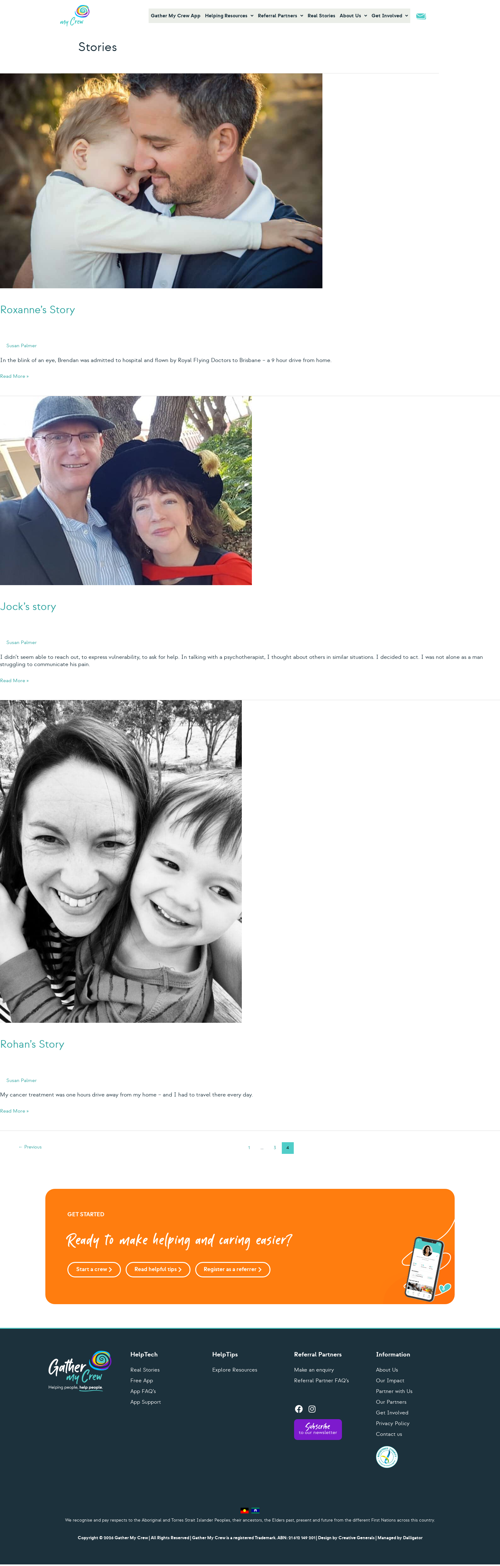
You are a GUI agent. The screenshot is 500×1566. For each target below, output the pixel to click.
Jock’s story (44, 604)
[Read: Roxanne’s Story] (161, 179)
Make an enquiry (315, 1371)
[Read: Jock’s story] (126, 489)
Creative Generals (356, 1539)
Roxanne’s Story (59, 308)
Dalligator (413, 1539)
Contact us (390, 1435)
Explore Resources (235, 1371)
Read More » (16, 376)
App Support (146, 1403)
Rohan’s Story (50, 1042)
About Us (387, 1371)
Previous (31, 1147)
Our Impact (391, 1382)
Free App (142, 1382)
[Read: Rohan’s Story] (121, 860)
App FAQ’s (144, 1392)
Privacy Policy (393, 1425)
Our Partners (392, 1403)
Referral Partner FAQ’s (322, 1382)
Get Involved (393, 1414)
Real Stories (145, 1371)
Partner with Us (395, 1392)
